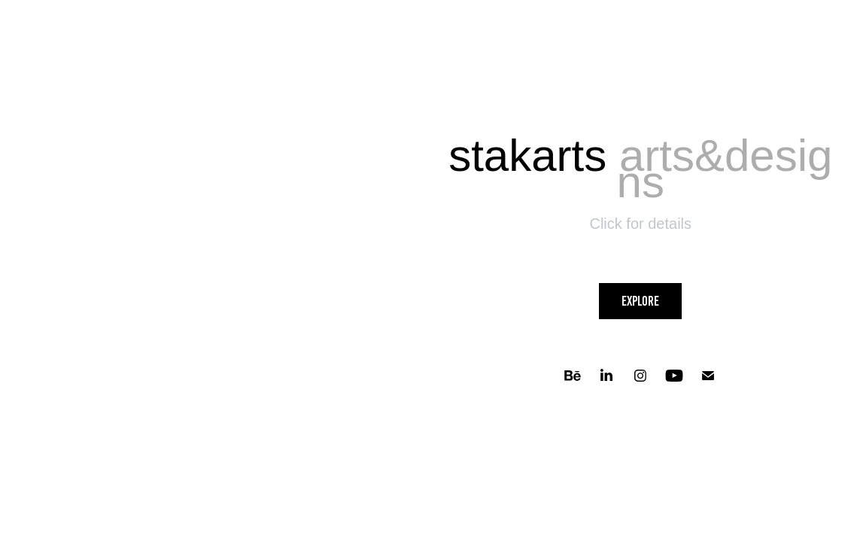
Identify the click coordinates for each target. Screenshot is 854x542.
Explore (640, 301)
